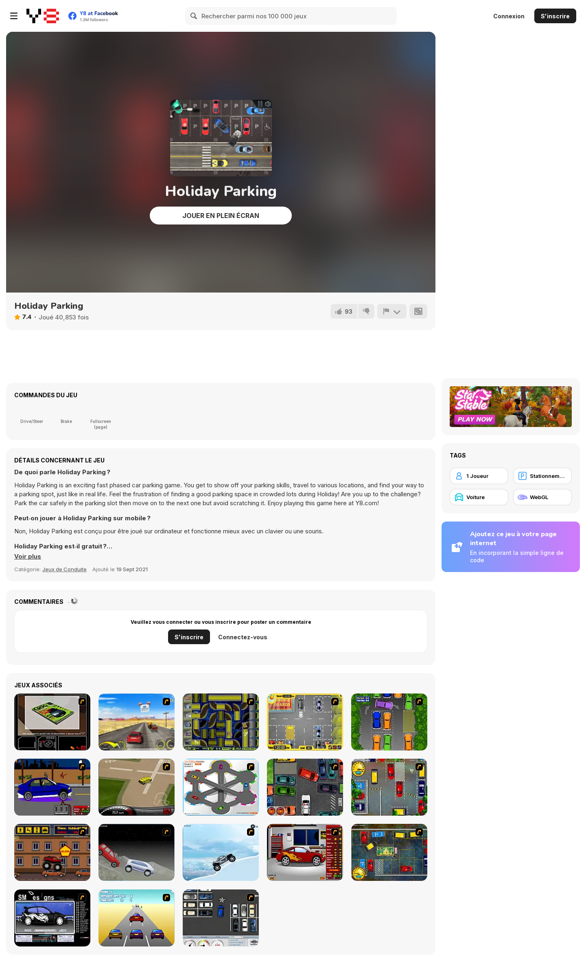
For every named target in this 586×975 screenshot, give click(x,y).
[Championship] (136, 852)
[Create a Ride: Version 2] (305, 852)
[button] (27, 556)
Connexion (509, 16)
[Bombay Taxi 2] (389, 852)
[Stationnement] (542, 476)
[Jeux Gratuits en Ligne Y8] (42, 16)
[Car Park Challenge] (221, 917)
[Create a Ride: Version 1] (52, 787)
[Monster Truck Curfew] (52, 852)
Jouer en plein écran (220, 215)
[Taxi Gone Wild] (136, 917)
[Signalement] (392, 311)
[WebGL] (542, 497)
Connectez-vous (242, 637)
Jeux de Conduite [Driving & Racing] (64, 569)
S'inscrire (555, 16)
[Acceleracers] (221, 722)
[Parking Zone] (221, 787)
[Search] (194, 16)
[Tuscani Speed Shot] (136, 722)
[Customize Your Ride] (52, 917)
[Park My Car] (305, 722)
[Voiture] (479, 497)
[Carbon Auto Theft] (305, 787)
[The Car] (52, 722)
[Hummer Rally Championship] (136, 787)
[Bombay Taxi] (389, 787)
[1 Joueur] (479, 476)
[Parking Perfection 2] (389, 722)
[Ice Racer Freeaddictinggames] (221, 852)
